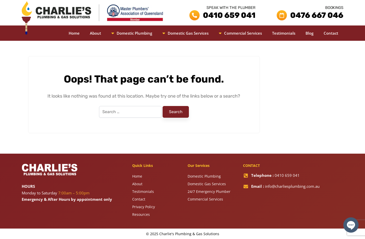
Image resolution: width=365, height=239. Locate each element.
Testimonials (283, 33)
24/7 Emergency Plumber (209, 191)
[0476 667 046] (282, 15)
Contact (331, 33)
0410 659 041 (229, 15)
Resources (141, 214)
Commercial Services (240, 33)
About (95, 33)
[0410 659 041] (194, 15)
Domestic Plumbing (131, 33)
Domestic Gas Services (185, 33)
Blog (309, 33)
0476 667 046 (316, 15)
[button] (131, 33)
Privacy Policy (143, 206)
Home (74, 33)
